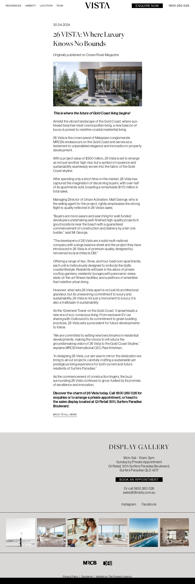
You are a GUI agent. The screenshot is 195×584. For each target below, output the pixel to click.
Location (46, 5)
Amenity (30, 5)
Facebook (149, 504)
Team (59, 5)
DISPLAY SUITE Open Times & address (32, 580)
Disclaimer (87, 576)
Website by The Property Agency (114, 576)
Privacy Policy (70, 576)
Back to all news (65, 414)
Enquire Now (147, 6)
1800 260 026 (179, 5)
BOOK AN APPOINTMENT (139, 479)
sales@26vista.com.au (139, 492)
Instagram (128, 504)
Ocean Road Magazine (102, 55)
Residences (14, 5)
